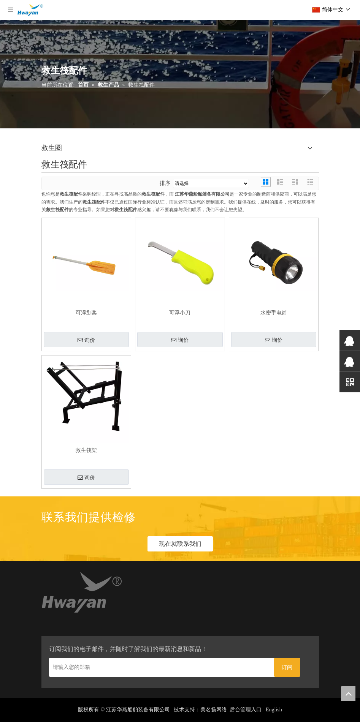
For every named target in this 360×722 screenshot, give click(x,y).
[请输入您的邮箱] (159, 667)
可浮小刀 (179, 313)
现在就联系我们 (180, 543)
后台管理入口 (246, 710)
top (348, 693)
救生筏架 (86, 450)
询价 (86, 340)
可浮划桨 (86, 313)
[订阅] (287, 667)
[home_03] (82, 593)
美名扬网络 (213, 710)
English (274, 710)
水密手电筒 (273, 313)
